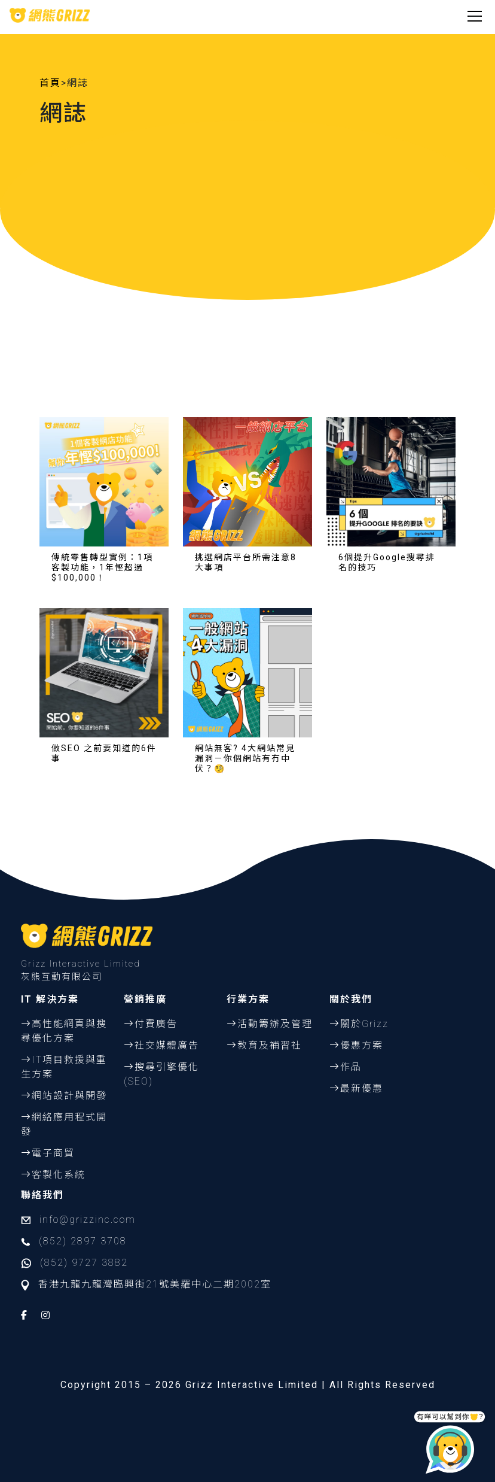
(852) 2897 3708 (83, 1241)
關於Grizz (364, 1023)
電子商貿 (53, 1153)
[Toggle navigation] (474, 15)
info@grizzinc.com (87, 1219)
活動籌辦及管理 (275, 1023)
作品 (351, 1067)
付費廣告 (156, 1023)
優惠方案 (361, 1045)
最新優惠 (361, 1088)
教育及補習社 (269, 1045)
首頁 (50, 83)
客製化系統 (58, 1174)
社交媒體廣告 (167, 1045)
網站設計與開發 (69, 1095)
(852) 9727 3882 (84, 1262)
